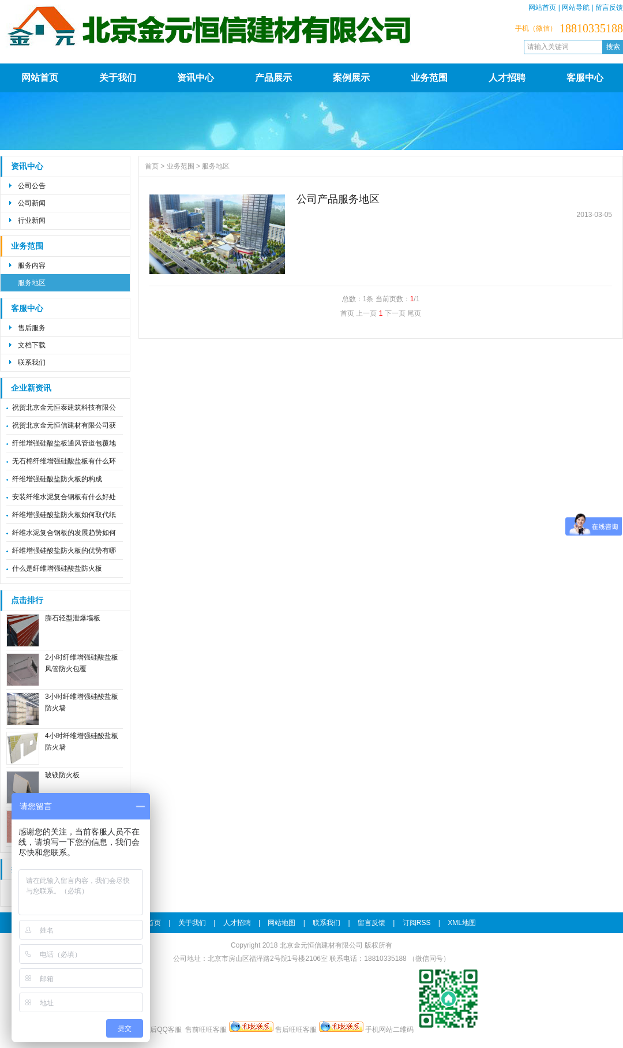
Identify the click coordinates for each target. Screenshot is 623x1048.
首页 (152, 166)
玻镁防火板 (62, 775)
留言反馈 (609, 7)
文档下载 (32, 345)
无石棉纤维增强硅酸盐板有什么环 (64, 461)
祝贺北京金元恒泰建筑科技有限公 (64, 407)
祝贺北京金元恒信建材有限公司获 (64, 425)
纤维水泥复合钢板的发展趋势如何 (64, 533)
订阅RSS (417, 923)
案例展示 (351, 78)
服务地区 (32, 283)
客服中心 (584, 78)
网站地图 (281, 923)
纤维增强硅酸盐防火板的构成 (57, 479)
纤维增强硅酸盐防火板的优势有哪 (64, 551)
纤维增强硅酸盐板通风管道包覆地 (64, 443)
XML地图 (462, 923)
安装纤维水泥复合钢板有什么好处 (64, 497)
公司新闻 (32, 203)
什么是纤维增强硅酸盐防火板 (57, 568)
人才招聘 (507, 78)
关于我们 (117, 78)
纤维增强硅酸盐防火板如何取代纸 (64, 515)
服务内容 (32, 265)
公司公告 (32, 186)
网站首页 (542, 7)
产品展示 (273, 78)
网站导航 (576, 7)
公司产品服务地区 (338, 199)
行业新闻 (32, 220)
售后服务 (32, 328)
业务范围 (429, 78)
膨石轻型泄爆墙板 (72, 618)
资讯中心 (195, 78)
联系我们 (32, 362)
